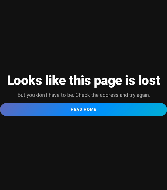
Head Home (83, 109)
